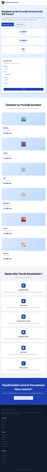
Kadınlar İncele (7, 24)
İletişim (3, 427)
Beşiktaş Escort (5, 434)
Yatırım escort (4, 462)
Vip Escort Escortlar (6, 455)
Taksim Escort (4, 437)
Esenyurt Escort (5, 446)
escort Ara (19, 24)
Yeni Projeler (4, 460)
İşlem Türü (6, 66)
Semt (5, 71)
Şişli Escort (4, 439)
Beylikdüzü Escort (5, 441)
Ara (23, 89)
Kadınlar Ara (4, 420)
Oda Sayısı (6, 82)
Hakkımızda (4, 425)
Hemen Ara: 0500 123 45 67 (23, 398)
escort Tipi (6, 77)
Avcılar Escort (4, 443)
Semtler (3, 422)
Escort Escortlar (5, 453)
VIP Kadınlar (4, 458)
